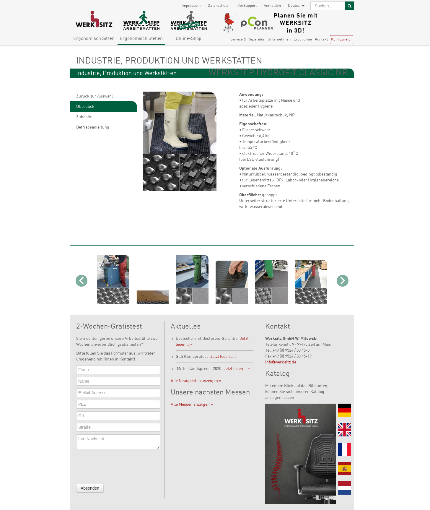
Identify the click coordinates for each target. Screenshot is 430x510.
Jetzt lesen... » (223, 357)
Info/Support (246, 6)
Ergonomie (303, 39)
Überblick (85, 107)
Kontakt (321, 39)
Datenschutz (218, 6)
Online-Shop (188, 38)
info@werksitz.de (280, 362)
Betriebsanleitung (92, 127)
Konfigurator (341, 39)
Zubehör (84, 117)
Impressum (191, 6)
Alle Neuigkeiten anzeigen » (196, 381)
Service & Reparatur (247, 39)
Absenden (90, 488)
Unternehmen (279, 39)
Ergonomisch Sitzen (94, 38)
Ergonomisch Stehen (141, 38)
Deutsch (296, 6)
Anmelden (272, 6)
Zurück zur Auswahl (94, 96)
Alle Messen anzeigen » (192, 404)
